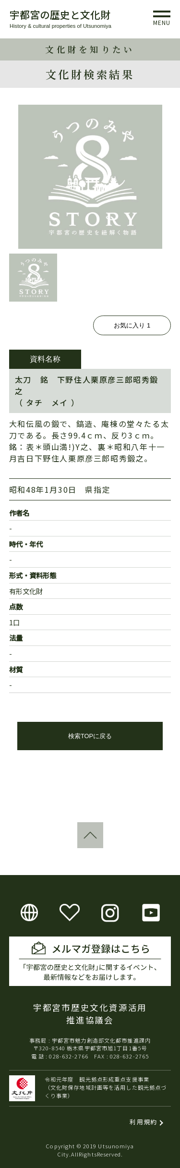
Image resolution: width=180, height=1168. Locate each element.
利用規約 (143, 1121)
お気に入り (132, 325)
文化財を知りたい (89, 49)
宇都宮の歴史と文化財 (60, 14)
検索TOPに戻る (90, 736)
